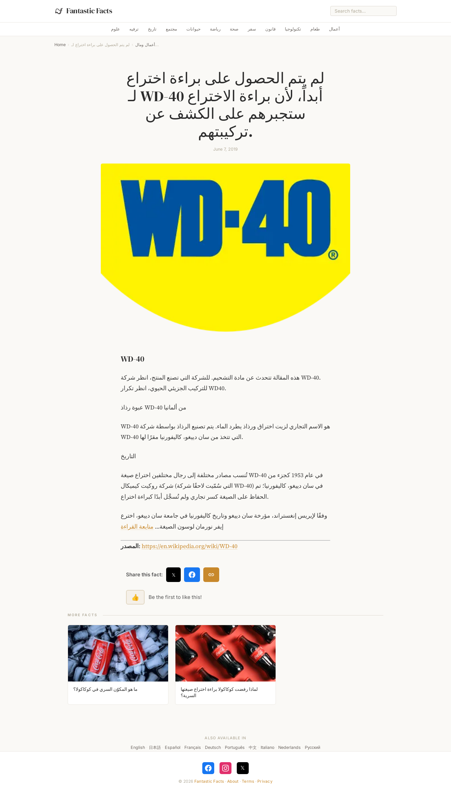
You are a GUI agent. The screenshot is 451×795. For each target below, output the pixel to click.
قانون (270, 29)
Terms (248, 781)
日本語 (155, 747)
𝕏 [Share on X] (173, 575)
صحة (234, 29)
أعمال (334, 29)
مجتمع (171, 29)
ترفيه (134, 29)
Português (235, 747)
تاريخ (152, 29)
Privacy (265, 781)
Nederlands (289, 747)
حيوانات (193, 29)
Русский (312, 747)
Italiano (267, 747)
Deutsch (213, 747)
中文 (253, 747)
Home (60, 44)
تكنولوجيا (293, 29)
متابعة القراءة (137, 527)
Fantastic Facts (209, 781)
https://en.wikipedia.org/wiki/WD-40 (189, 546)
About (232, 781)
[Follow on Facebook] (208, 768)
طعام (315, 29)
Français (192, 747)
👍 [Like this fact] (135, 597)
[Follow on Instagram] (225, 768)
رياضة (215, 29)
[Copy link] (211, 574)
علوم (115, 29)
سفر (252, 29)
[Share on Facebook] (192, 574)
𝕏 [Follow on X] (242, 767)
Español (172, 747)
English (138, 747)
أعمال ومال (145, 44)
